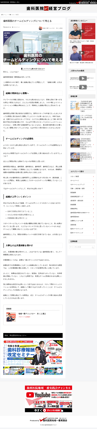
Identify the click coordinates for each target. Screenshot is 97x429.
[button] (93, 247)
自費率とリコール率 (76, 220)
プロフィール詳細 (24, 317)
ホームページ (74, 180)
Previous (6, 370)
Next (59, 370)
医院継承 (73, 192)
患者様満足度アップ (76, 196)
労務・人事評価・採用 (77, 188)
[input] (82, 247)
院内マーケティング (76, 229)
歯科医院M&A (74, 216)
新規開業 (73, 204)
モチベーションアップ (77, 184)
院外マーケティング (76, 233)
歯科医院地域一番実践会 (9, 2)
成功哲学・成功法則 (76, 200)
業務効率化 (73, 208)
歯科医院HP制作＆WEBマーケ (80, 212)
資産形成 (73, 224)
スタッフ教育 (74, 176)
